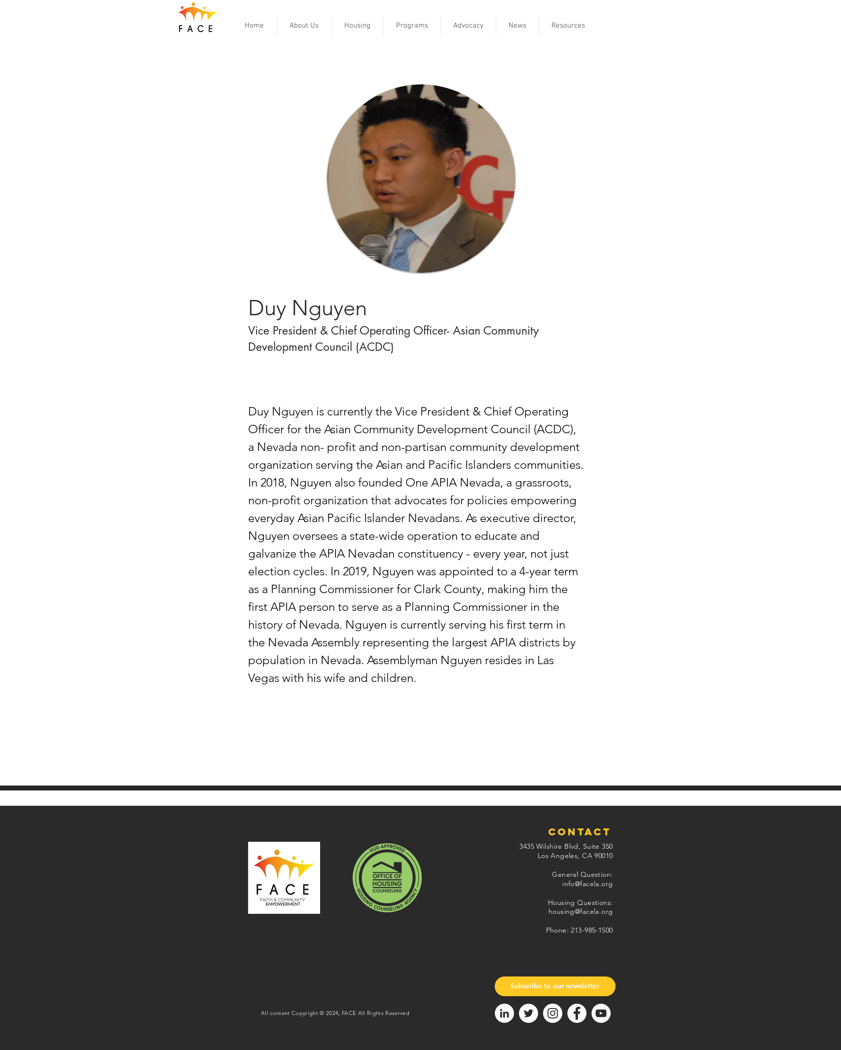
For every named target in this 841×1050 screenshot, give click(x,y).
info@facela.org (587, 883)
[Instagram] (552, 1013)
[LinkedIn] (504, 1013)
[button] (304, 26)
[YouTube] (601, 1013)
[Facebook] (576, 1013)
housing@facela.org (580, 911)
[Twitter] (528, 1013)
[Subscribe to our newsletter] (555, 986)
